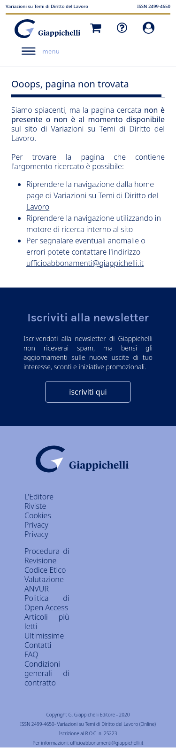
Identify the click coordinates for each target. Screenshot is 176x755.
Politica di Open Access (46, 603)
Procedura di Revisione (46, 556)
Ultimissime (44, 635)
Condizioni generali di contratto (46, 673)
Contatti (38, 645)
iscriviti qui (88, 392)
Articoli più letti (46, 621)
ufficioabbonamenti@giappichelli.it (85, 263)
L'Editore (39, 496)
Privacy (36, 534)
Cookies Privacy (37, 520)
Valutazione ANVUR (44, 584)
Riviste (35, 506)
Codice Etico (45, 570)
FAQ (31, 654)
